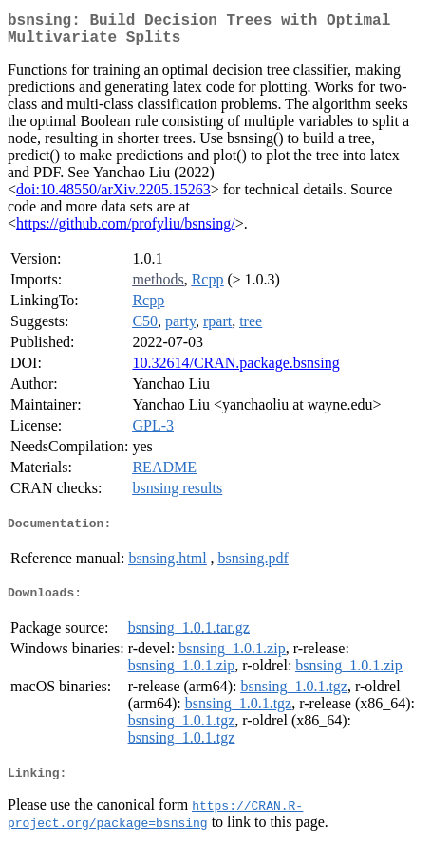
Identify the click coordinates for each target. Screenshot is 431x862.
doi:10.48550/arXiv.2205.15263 (113, 197)
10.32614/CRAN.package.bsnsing (235, 370)
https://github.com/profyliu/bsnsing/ (125, 231)
